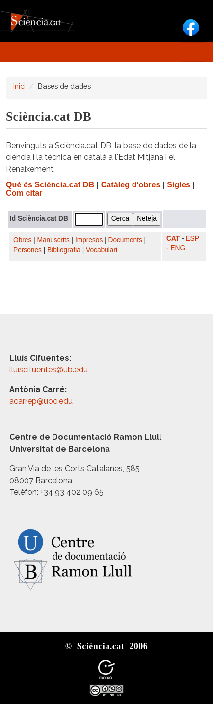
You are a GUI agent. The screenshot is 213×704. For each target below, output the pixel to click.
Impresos (89, 240)
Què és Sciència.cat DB (50, 185)
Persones (27, 250)
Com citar (24, 193)
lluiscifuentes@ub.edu (49, 369)
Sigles (178, 185)
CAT (173, 238)
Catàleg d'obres (130, 185)
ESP (192, 238)
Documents (125, 240)
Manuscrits (53, 240)
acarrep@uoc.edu (41, 401)
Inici (19, 86)
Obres (22, 240)
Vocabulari (101, 250)
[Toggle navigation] (193, 52)
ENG (177, 248)
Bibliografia (63, 250)
